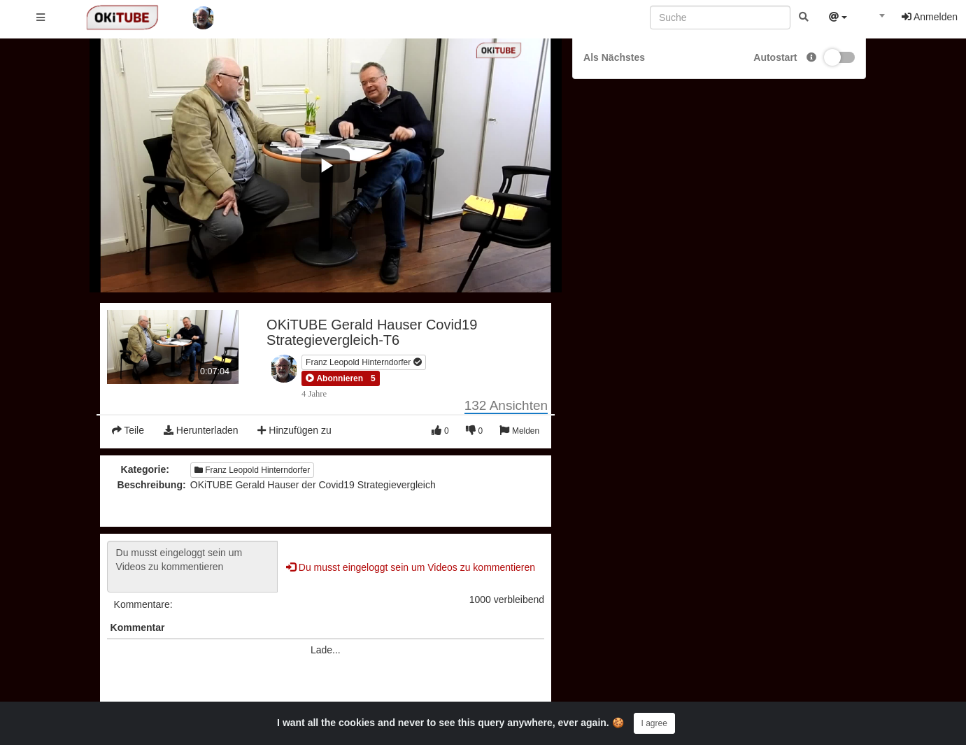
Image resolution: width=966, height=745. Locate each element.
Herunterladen (201, 430)
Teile (128, 430)
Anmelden (930, 16)
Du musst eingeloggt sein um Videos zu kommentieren (192, 567)
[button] (334, 378)
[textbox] (874, 19)
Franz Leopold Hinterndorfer (363, 362)
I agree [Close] (654, 723)
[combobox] (874, 20)
